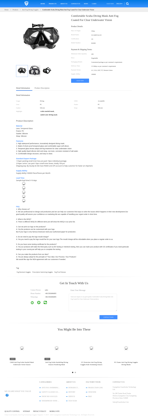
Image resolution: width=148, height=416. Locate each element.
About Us (63, 4)
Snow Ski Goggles (49, 396)
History (71, 392)
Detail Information (23, 88)
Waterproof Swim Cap (51, 401)
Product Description (42, 88)
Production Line (95, 388)
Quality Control (12, 411)
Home (43, 4)
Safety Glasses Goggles (51, 392)
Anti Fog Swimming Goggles (51, 388)
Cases (94, 4)
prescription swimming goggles (42, 272)
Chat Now (110, 4)
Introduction (74, 388)
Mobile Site (54, 411)
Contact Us (75, 4)
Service (71, 396)
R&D (90, 396)
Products (53, 4)
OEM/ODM (92, 392)
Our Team (72, 401)
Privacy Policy (39, 411)
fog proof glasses (60, 272)
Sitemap (26, 411)
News (86, 4)
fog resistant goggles (24, 272)
